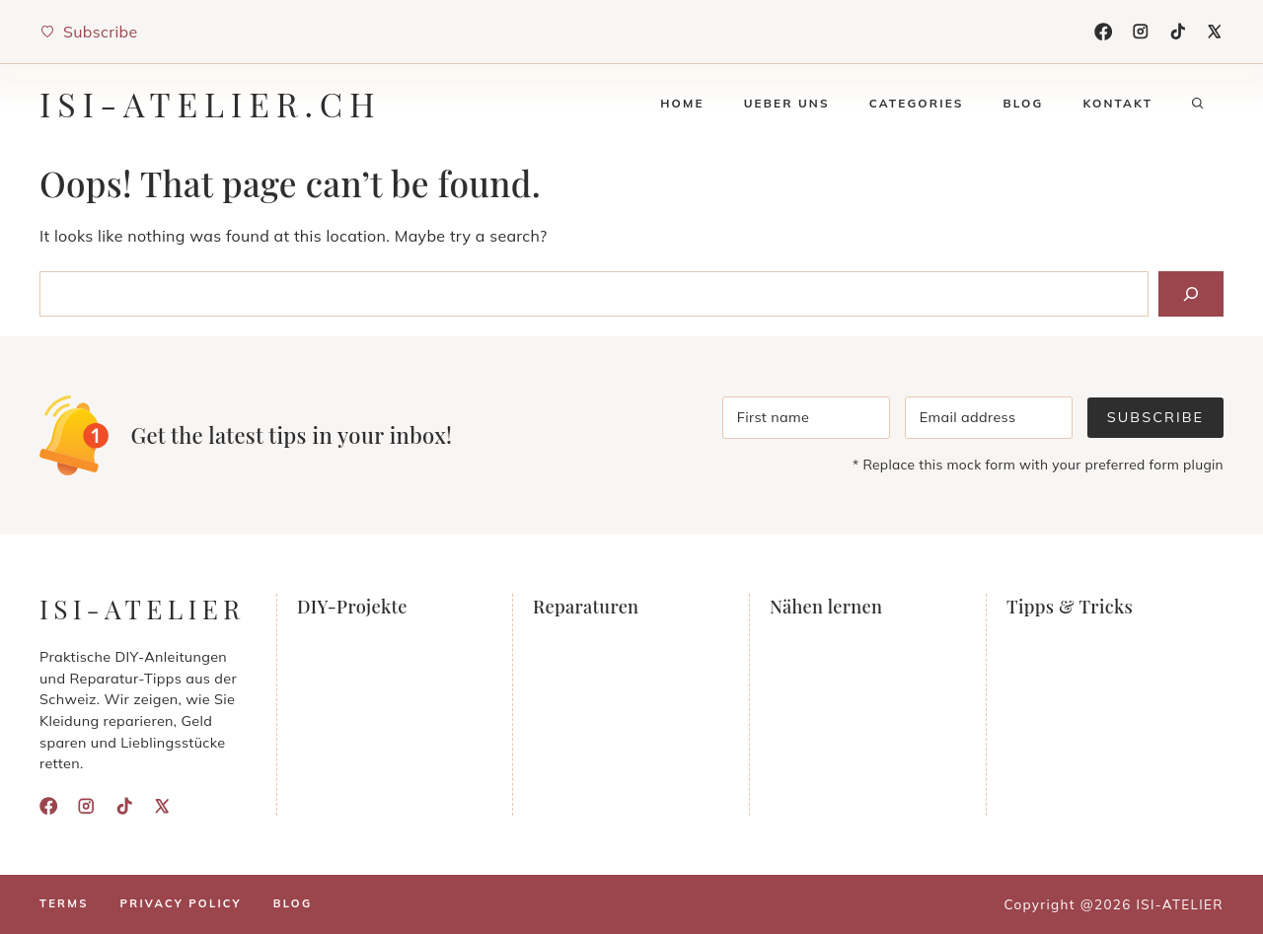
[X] (1215, 31)
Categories (916, 103)
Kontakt (1117, 103)
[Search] (1191, 294)
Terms (64, 903)
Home (682, 103)
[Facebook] (1103, 31)
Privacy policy (181, 903)
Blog (1023, 103)
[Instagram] (1141, 31)
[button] (1198, 103)
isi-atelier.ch (210, 103)
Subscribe (1155, 417)
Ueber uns (787, 103)
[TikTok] (1178, 31)
